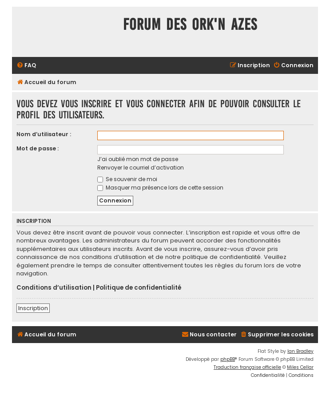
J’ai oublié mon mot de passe (137, 159)
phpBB (227, 359)
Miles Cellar (300, 367)
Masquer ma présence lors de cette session (160, 187)
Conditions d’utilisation (53, 288)
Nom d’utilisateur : (43, 134)
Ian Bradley (300, 351)
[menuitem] (26, 66)
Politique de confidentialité (138, 288)
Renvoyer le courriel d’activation (140, 167)
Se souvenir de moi (127, 179)
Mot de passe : (37, 148)
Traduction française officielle (247, 367)
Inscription (33, 308)
